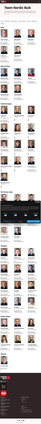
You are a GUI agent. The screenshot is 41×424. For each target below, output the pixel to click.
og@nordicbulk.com (33, 82)
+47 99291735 (4, 368)
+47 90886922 (31, 81)
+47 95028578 (31, 277)
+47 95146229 (18, 59)
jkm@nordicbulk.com (33, 170)
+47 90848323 (31, 348)
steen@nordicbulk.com (6, 295)
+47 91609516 (18, 277)
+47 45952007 (4, 294)
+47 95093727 (31, 223)
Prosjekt (28, 21)
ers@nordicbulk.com (33, 333)
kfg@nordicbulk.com (19, 349)
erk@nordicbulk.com (33, 225)
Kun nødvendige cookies (7, 221)
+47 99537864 (18, 81)
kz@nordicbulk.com (5, 333)
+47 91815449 (18, 240)
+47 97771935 (18, 42)
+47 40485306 (31, 42)
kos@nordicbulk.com (6, 82)
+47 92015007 (4, 348)
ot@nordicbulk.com (5, 99)
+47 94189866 (4, 98)
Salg (2, 21)
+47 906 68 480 (32, 169)
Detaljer (37, 218)
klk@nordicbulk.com (5, 311)
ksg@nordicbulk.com (33, 262)
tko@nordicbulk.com (33, 349)
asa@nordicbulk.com (6, 44)
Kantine (2, 23)
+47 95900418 (4, 310)
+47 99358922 (4, 42)
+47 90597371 (18, 294)
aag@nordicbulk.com (19, 295)
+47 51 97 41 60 (3, 413)
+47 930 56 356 (32, 310)
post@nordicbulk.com (4, 414)
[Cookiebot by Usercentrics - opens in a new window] (36, 202)
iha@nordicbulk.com (19, 279)
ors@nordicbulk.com (33, 311)
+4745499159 (4, 277)
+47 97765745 (4, 240)
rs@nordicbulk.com (5, 279)
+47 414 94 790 (18, 310)
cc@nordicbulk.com (5, 262)
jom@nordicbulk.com (19, 99)
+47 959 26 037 (32, 331)
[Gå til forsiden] (3, 2)
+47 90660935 (18, 348)
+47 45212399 (18, 331)
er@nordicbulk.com (32, 44)
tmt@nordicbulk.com (33, 295)
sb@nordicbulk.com (19, 311)
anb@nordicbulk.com (6, 225)
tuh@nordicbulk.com (6, 349)
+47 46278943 (18, 223)
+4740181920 (4, 136)
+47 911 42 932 (5, 223)
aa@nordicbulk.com (5, 61)
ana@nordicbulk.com (19, 225)
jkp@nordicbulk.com (6, 138)
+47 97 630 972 (5, 331)
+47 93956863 (31, 261)
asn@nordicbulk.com (19, 44)
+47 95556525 (4, 120)
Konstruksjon (34, 21)
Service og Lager (22, 21)
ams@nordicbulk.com (6, 121)
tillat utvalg (20, 221)
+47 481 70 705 (32, 294)
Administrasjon (14, 21)
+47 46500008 (18, 98)
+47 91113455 (4, 81)
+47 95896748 (4, 261)
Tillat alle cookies (33, 221)
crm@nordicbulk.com (6, 241)
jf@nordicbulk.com (18, 262)
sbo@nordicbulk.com (19, 333)
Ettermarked (7, 21)
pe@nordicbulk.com (19, 60)
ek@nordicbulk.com (19, 82)
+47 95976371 (4, 60)
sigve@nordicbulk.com (19, 241)
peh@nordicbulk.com (33, 279)
